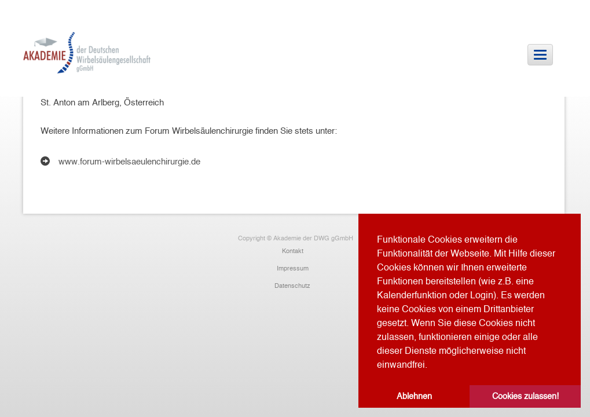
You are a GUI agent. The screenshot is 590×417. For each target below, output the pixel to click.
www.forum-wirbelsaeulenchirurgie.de (129, 161)
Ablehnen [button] (414, 396)
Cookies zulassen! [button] (525, 396)
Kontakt (292, 251)
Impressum (293, 268)
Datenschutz (292, 285)
